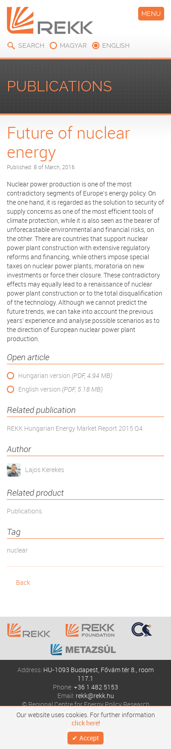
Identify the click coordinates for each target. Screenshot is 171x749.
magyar (73, 45)
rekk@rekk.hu (95, 695)
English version (60, 389)
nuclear (17, 550)
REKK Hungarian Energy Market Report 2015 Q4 (75, 428)
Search (31, 45)
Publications (24, 511)
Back (23, 582)
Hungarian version (65, 375)
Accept (89, 738)
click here (85, 723)
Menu (151, 13)
